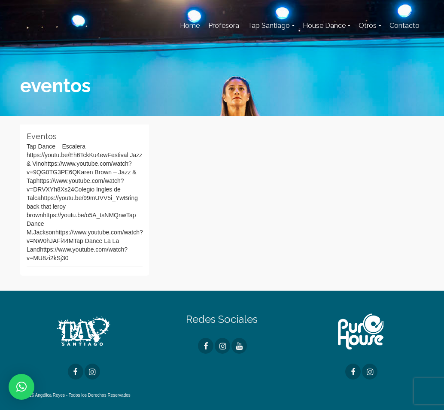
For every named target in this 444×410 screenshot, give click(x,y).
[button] (21, 387)
